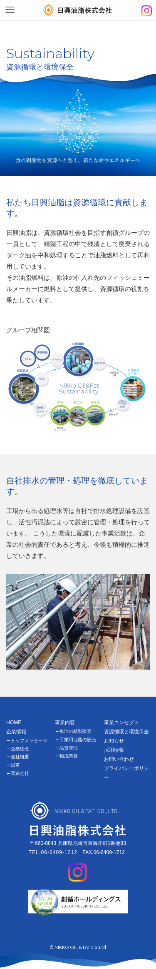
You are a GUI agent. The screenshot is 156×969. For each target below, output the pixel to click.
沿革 (15, 764)
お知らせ (114, 741)
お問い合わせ (119, 759)
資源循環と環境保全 (126, 732)
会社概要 (20, 756)
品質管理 (68, 747)
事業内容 (65, 722)
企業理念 (20, 748)
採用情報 (114, 750)
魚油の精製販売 (75, 731)
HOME (13, 722)
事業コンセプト (121, 722)
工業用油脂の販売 (77, 739)
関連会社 (20, 773)
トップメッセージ (29, 740)
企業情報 (16, 732)
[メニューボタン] (10, 10)
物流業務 (68, 755)
